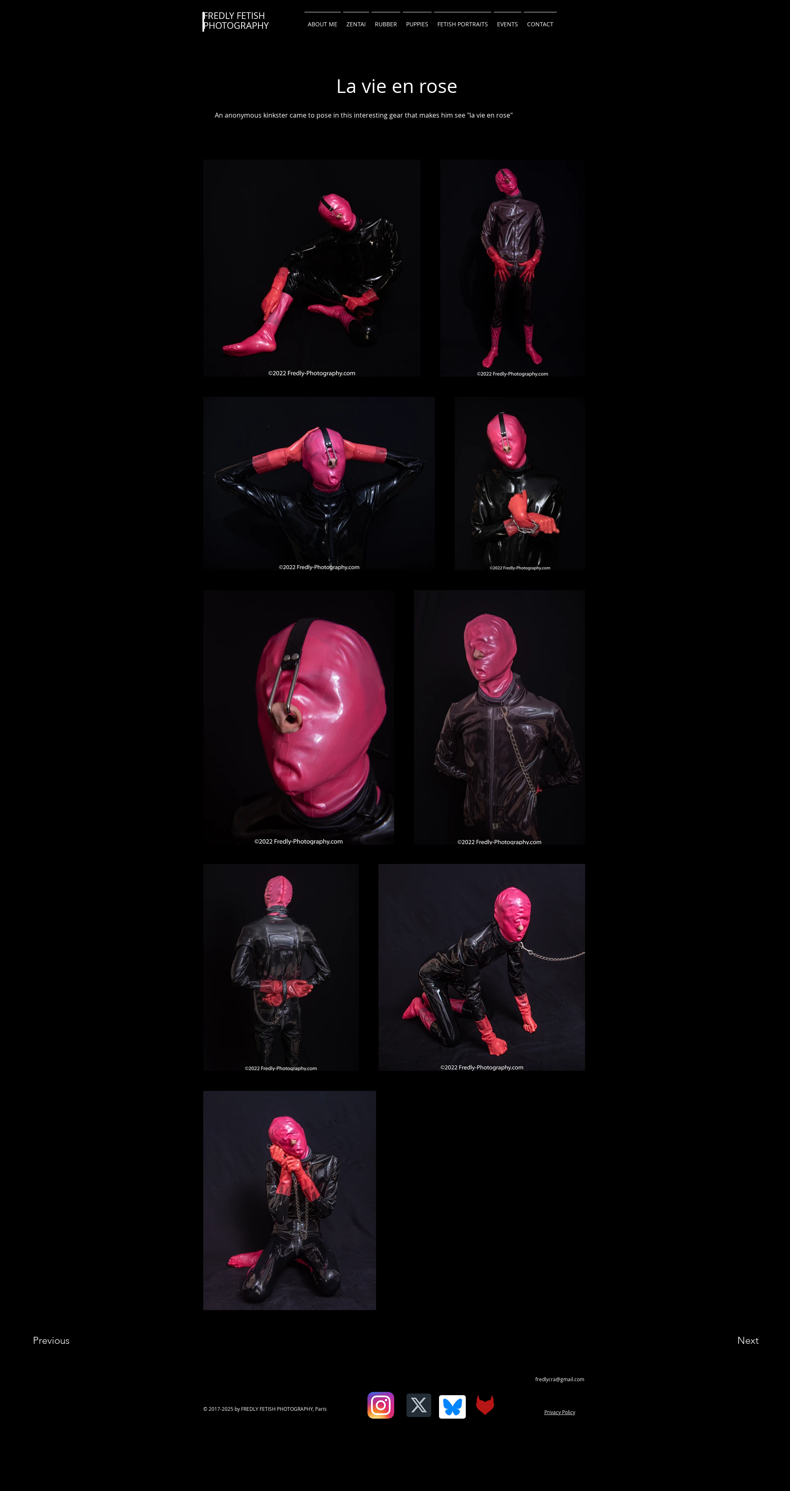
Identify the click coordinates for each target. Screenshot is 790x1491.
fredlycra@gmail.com (559, 1379)
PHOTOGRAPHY (236, 25)
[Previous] (62, 1340)
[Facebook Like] (360, 1411)
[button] (540, 20)
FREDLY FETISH (234, 15)
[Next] (731, 1340)
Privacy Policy (559, 1412)
